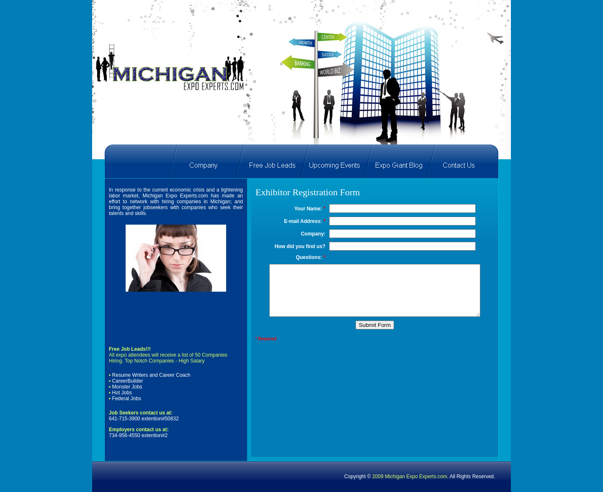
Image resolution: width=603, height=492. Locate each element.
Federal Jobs (126, 398)
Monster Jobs (127, 387)
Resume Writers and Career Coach (151, 375)
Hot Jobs (122, 393)
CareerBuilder (127, 381)
